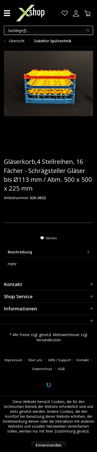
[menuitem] (64, 13)
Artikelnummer (16, 197)
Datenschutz (42, 368)
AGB (61, 368)
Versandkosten (48, 339)
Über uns (35, 360)
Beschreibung (20, 251)
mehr (12, 263)
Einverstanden (49, 445)
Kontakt (83, 360)
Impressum (13, 360)
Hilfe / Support (59, 360)
